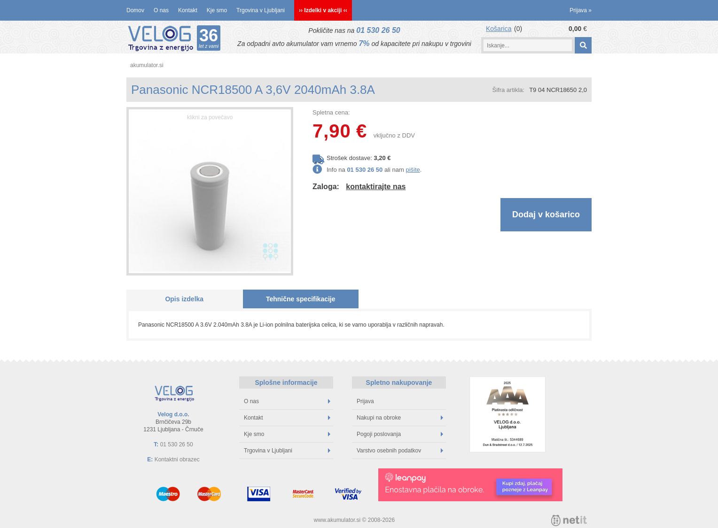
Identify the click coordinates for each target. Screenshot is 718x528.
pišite (413, 169)
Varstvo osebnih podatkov (400, 450)
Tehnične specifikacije (301, 299)
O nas (161, 10)
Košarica (498, 28)
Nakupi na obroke (400, 417)
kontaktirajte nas (376, 187)
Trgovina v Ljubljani (260, 10)
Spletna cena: (331, 112)
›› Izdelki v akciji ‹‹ (323, 10)
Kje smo (217, 10)
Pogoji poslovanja (400, 434)
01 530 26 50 (378, 30)
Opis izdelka (184, 299)
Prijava (581, 10)
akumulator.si (147, 65)
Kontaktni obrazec (177, 459)
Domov (135, 10)
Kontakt (187, 10)
